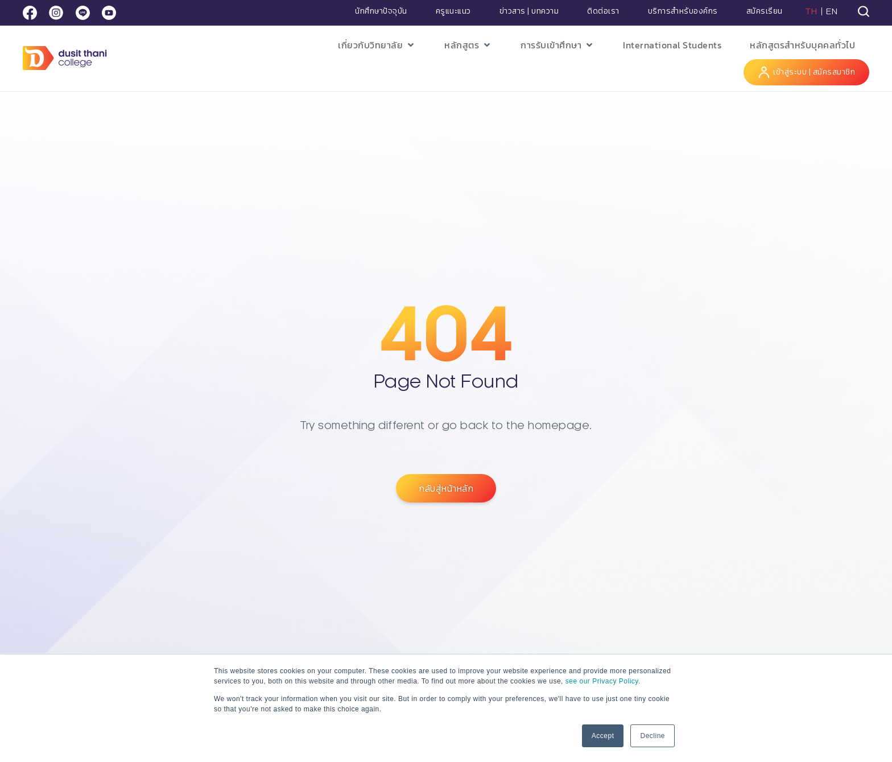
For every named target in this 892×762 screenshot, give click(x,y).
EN (831, 11)
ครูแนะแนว (453, 11)
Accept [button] (603, 736)
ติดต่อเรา (603, 11)
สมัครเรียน (764, 11)
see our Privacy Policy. (603, 682)
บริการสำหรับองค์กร (683, 11)
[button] (377, 45)
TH (811, 11)
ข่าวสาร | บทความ (529, 11)
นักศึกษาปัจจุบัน (381, 11)
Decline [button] (652, 736)
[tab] (863, 11)
